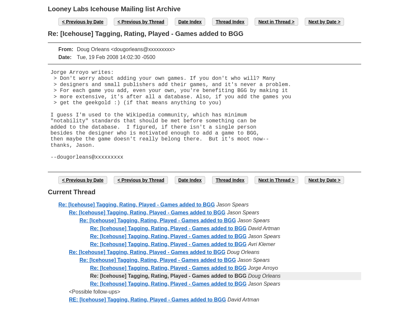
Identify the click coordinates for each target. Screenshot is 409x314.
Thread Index (230, 21)
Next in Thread (274, 21)
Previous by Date (85, 21)
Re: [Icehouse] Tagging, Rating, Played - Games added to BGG (136, 204)
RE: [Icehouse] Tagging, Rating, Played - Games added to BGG (147, 299)
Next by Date (322, 21)
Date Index (190, 21)
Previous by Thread (142, 21)
